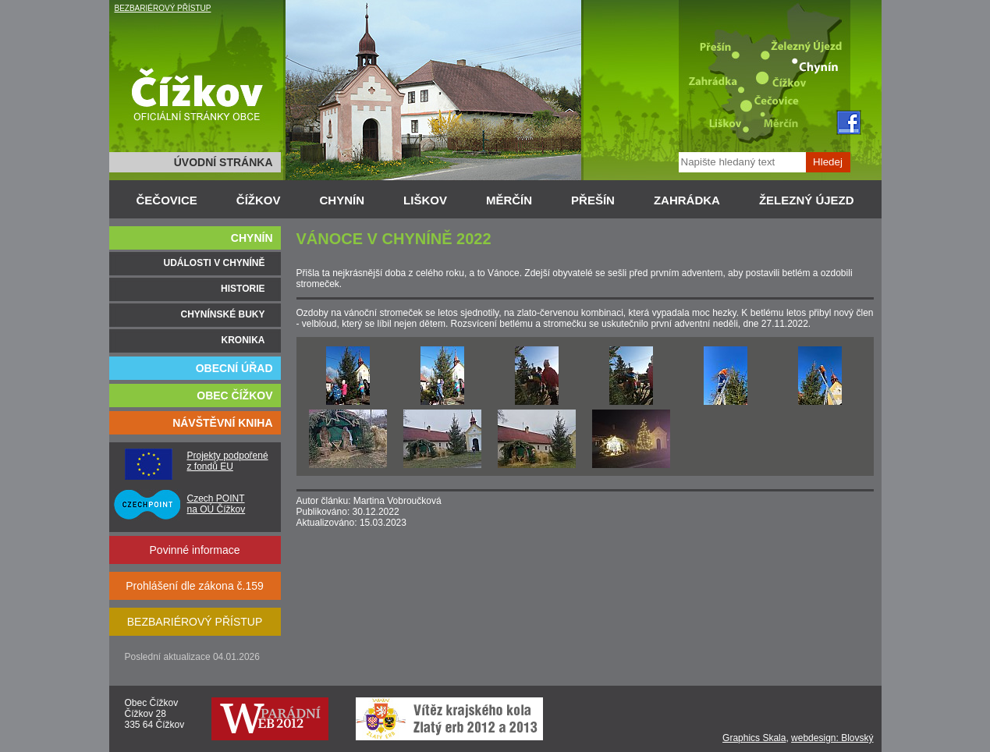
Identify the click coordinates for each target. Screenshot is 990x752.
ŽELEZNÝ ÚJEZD (806, 200)
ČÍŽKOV (258, 200)
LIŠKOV (425, 200)
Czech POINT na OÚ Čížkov (216, 504)
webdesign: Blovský (832, 737)
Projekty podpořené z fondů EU (227, 461)
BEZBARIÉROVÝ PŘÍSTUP (163, 8)
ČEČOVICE (167, 200)
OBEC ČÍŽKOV (234, 395)
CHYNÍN (342, 200)
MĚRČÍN (509, 200)
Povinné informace (195, 550)
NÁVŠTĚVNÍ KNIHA (222, 423)
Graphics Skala (754, 737)
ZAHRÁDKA (687, 200)
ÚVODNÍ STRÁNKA (223, 162)
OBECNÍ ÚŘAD (234, 368)
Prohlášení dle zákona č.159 (195, 586)
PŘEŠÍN (593, 200)
